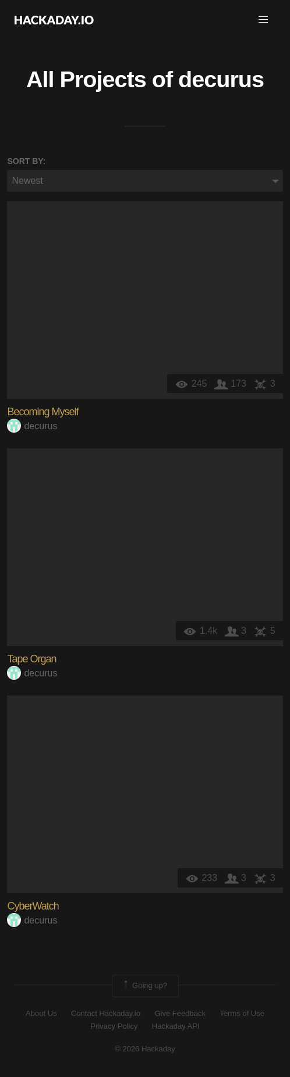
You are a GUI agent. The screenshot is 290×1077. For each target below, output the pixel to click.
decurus (221, 79)
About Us (41, 1013)
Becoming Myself (42, 412)
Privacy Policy (113, 1026)
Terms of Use (242, 1013)
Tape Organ (31, 659)
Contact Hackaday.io (105, 1013)
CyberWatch (32, 906)
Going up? (144, 985)
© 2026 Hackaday (145, 1048)
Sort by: (26, 161)
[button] (263, 20)
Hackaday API (176, 1026)
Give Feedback (179, 1013)
